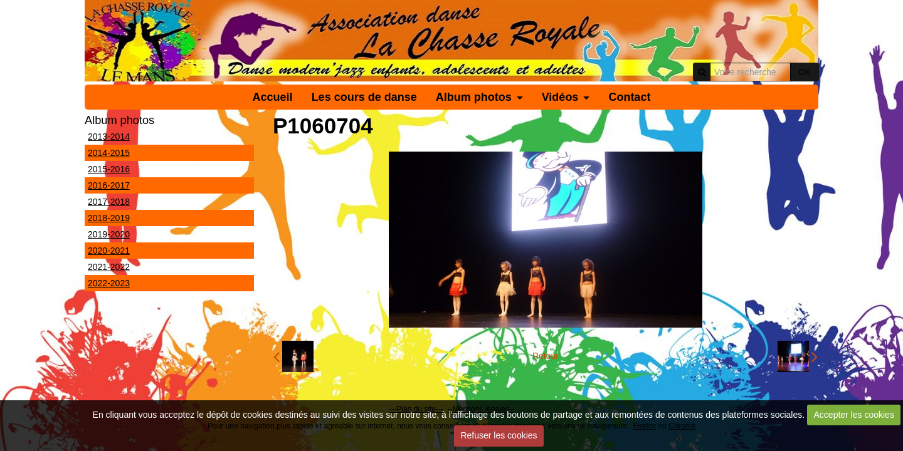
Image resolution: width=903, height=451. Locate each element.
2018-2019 (109, 218)
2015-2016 (109, 169)
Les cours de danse (364, 97)
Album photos (474, 97)
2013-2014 (109, 137)
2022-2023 (109, 283)
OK (804, 72)
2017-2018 (109, 202)
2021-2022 (109, 267)
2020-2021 (109, 251)
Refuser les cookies (498, 435)
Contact (629, 97)
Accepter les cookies (854, 415)
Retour (545, 356)
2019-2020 (109, 234)
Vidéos (560, 97)
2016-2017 (109, 185)
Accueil (273, 97)
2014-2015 (109, 153)
